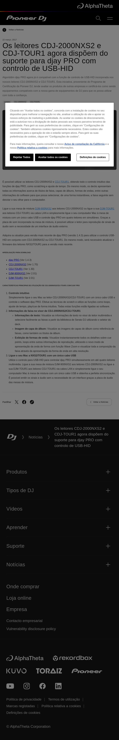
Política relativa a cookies (32, 147)
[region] (59, 134)
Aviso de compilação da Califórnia (84, 144)
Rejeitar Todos (21, 157)
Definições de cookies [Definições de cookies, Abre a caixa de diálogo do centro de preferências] (93, 157)
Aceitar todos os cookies (53, 157)
